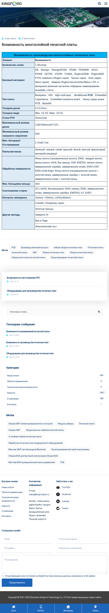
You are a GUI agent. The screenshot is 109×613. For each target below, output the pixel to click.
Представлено (17, 582)
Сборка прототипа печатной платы (28, 257)
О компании (55, 398)
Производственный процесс (34, 247)
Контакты (55, 404)
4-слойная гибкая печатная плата (24, 436)
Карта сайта (95, 597)
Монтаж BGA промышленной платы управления (31, 462)
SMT (35, 252)
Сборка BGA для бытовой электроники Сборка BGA (33, 456)
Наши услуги (55, 375)
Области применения (55, 381)
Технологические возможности (55, 386)
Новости (55, 392)
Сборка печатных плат (53, 252)
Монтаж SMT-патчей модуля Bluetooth (27, 449)
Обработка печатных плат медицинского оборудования (35, 443)
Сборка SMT (14, 430)
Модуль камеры (66, 423)
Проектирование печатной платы (67, 257)
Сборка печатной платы (81, 252)
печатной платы (19, 252)
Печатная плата (95, 247)
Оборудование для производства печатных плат (31, 291)
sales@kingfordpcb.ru (39, 494)
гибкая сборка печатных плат (68, 247)
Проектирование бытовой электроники (70, 449)
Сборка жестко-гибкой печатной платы (45, 430)
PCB (90, 95)
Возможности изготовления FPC (23, 278)
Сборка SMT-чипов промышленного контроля (30, 423)
